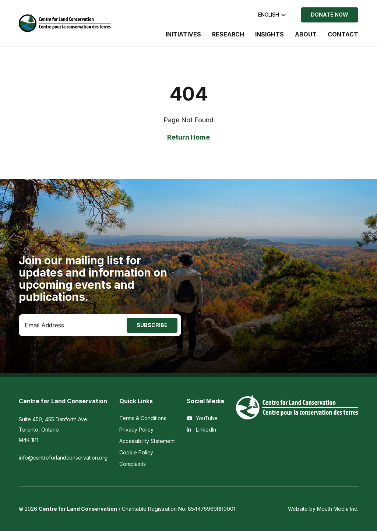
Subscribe (152, 325)
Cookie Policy (136, 452)
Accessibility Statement (147, 441)
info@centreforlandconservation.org (63, 457)
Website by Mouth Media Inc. (323, 509)
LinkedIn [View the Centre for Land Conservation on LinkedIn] (201, 429)
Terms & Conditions (142, 418)
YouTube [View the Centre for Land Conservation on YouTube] (202, 418)
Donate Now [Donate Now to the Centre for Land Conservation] (329, 14)
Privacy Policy (136, 429)
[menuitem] (183, 38)
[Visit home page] (65, 23)
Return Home (188, 137)
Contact (343, 34)
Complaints (132, 464)
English (272, 14)
